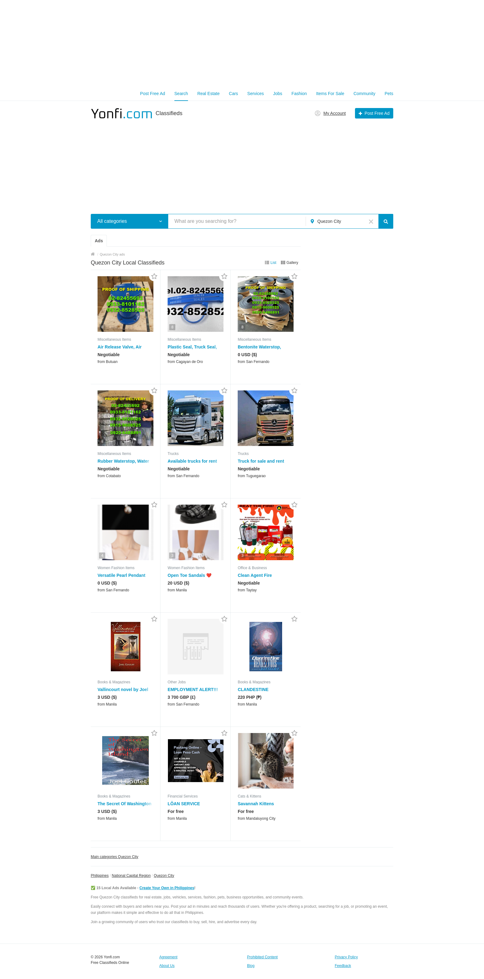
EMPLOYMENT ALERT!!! (193, 689)
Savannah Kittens (256, 803)
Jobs (277, 93)
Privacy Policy (346, 957)
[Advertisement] (242, 43)
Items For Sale (330, 93)
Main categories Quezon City (114, 857)
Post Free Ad (152, 93)
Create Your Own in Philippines (167, 888)
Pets (389, 93)
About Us (166, 966)
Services (255, 93)
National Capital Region (131, 875)
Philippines (100, 875)
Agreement (168, 957)
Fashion (299, 93)
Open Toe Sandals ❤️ (189, 575)
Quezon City (164, 875)
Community (364, 93)
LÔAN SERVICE (184, 803)
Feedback (343, 966)
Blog (250, 966)
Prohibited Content (262, 957)
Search (181, 93)
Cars (233, 93)
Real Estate (208, 93)
